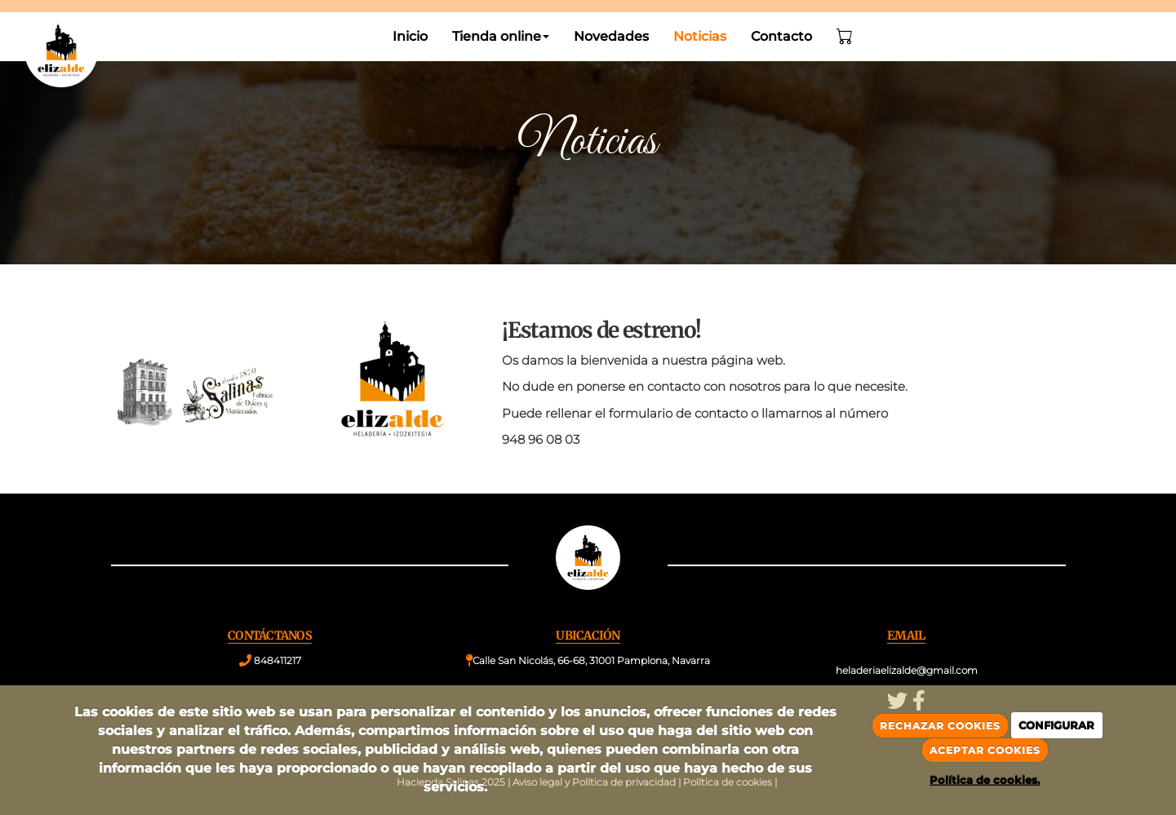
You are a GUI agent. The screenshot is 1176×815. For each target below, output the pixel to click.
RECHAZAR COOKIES (940, 726)
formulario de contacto (678, 413)
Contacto (781, 36)
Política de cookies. (985, 779)
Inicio (410, 36)
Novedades (611, 36)
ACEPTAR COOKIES (985, 750)
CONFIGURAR (1056, 725)
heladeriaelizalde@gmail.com (907, 670)
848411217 (277, 660)
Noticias (699, 36)
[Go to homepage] (53, 36)
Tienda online (500, 36)
